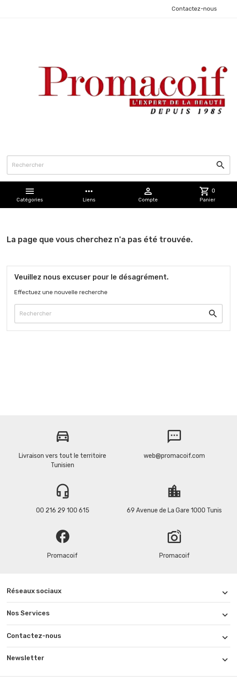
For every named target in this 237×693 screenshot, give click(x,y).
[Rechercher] (118, 165)
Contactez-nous (194, 8)
